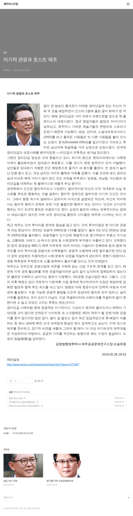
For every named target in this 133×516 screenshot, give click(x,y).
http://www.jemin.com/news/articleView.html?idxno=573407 (43, 364)
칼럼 (11, 392)
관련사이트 (8, 497)
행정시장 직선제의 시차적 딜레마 (24, 405)
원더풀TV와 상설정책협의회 (22, 402)
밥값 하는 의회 (16, 398)
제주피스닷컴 (10, 4)
